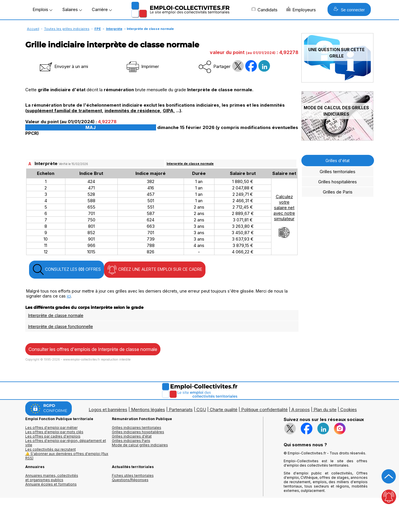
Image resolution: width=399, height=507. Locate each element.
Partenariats (181, 409)
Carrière (102, 9)
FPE (97, 29)
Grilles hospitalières (337, 181)
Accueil (33, 29)
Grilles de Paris (338, 192)
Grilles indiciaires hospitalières (138, 432)
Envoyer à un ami (63, 66)
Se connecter (349, 9)
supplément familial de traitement (64, 110)
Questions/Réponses (130, 480)
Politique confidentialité (264, 409)
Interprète (114, 29)
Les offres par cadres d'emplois (52, 436)
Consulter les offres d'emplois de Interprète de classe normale (92, 349)
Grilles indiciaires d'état (132, 436)
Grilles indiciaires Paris (131, 440)
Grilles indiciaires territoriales (136, 427)
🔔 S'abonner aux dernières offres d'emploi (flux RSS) (66, 456)
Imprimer (142, 66)
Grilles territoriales (337, 171)
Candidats (264, 9)
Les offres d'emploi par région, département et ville (65, 442)
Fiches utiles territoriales (133, 475)
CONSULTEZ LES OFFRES (66, 269)
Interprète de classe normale (190, 164)
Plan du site (325, 409)
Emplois (42, 9)
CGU (201, 409)
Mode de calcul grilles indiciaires (140, 445)
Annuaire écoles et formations (51, 484)
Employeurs (301, 9)
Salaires (72, 9)
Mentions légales (148, 409)
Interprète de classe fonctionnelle (60, 326)
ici (69, 295)
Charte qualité (223, 409)
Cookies (348, 409)
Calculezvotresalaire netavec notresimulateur (284, 216)
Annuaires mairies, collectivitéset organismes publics (51, 477)
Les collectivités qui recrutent (50, 449)
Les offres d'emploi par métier (51, 427)
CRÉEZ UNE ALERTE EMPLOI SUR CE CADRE (154, 270)
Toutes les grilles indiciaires (67, 29)
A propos (300, 409)
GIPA (168, 110)
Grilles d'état (337, 160)
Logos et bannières (108, 409)
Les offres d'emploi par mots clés (54, 432)
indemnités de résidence (132, 110)
